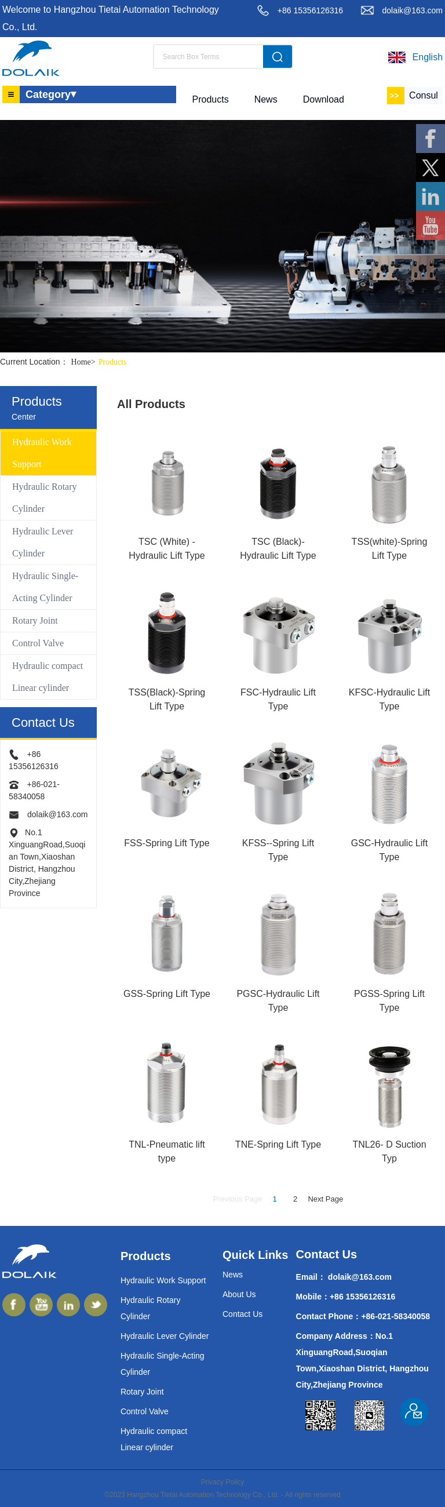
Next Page (325, 1199)
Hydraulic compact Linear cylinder (47, 677)
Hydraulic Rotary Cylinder (44, 498)
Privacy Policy (223, 1482)
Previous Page (237, 1199)
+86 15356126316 (310, 10)
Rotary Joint (35, 620)
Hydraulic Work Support (42, 453)
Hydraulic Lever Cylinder (42, 542)
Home (85, 362)
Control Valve (38, 643)
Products (113, 362)
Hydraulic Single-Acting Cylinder (45, 587)
